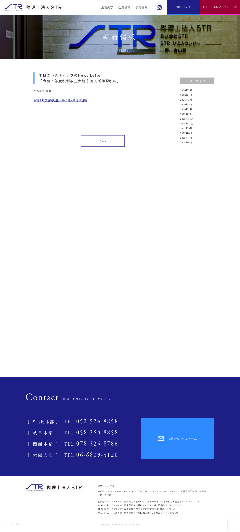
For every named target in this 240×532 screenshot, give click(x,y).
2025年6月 (186, 142)
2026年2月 (186, 104)
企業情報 (124, 7)
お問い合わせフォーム (177, 438)
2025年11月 (187, 118)
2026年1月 (186, 109)
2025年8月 (186, 133)
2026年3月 (186, 99)
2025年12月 (187, 114)
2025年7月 (186, 137)
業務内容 (107, 7)
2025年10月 (187, 123)
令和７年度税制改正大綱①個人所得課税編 (60, 100)
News (103, 141)
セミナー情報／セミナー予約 (220, 7)
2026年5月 (186, 90)
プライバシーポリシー (14, 524)
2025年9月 (186, 128)
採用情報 (141, 7)
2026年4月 (186, 95)
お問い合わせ (183, 7)
